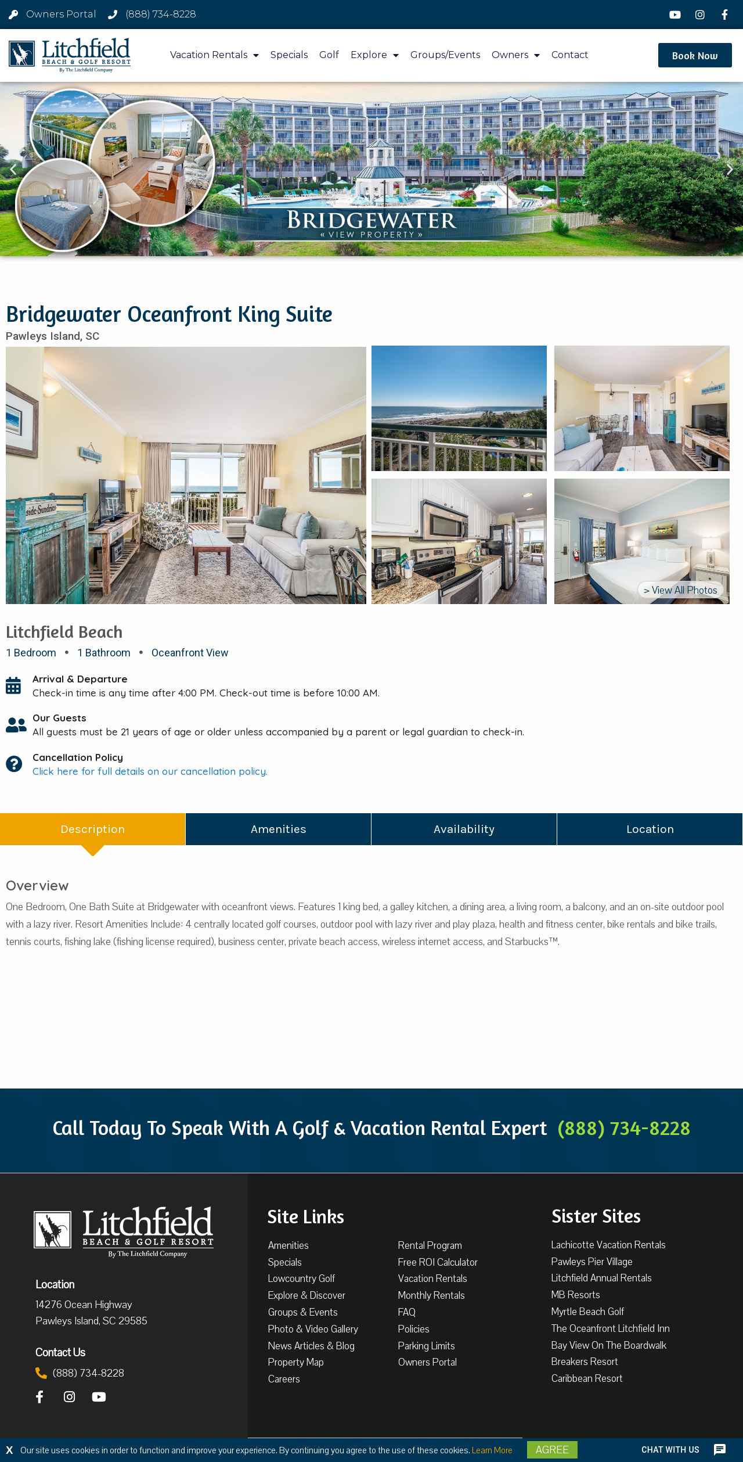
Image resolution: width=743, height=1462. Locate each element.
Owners (516, 55)
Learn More (492, 1450)
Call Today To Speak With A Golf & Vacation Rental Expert (371, 1127)
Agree (552, 1450)
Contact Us (60, 1352)
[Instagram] (702, 14)
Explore (375, 55)
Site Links (305, 1215)
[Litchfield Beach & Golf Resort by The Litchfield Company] (70, 55)
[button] (695, 55)
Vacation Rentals (214, 55)
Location (54, 1284)
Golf (329, 54)
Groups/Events (445, 54)
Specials (289, 54)
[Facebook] (726, 14)
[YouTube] (677, 14)
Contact (570, 54)
